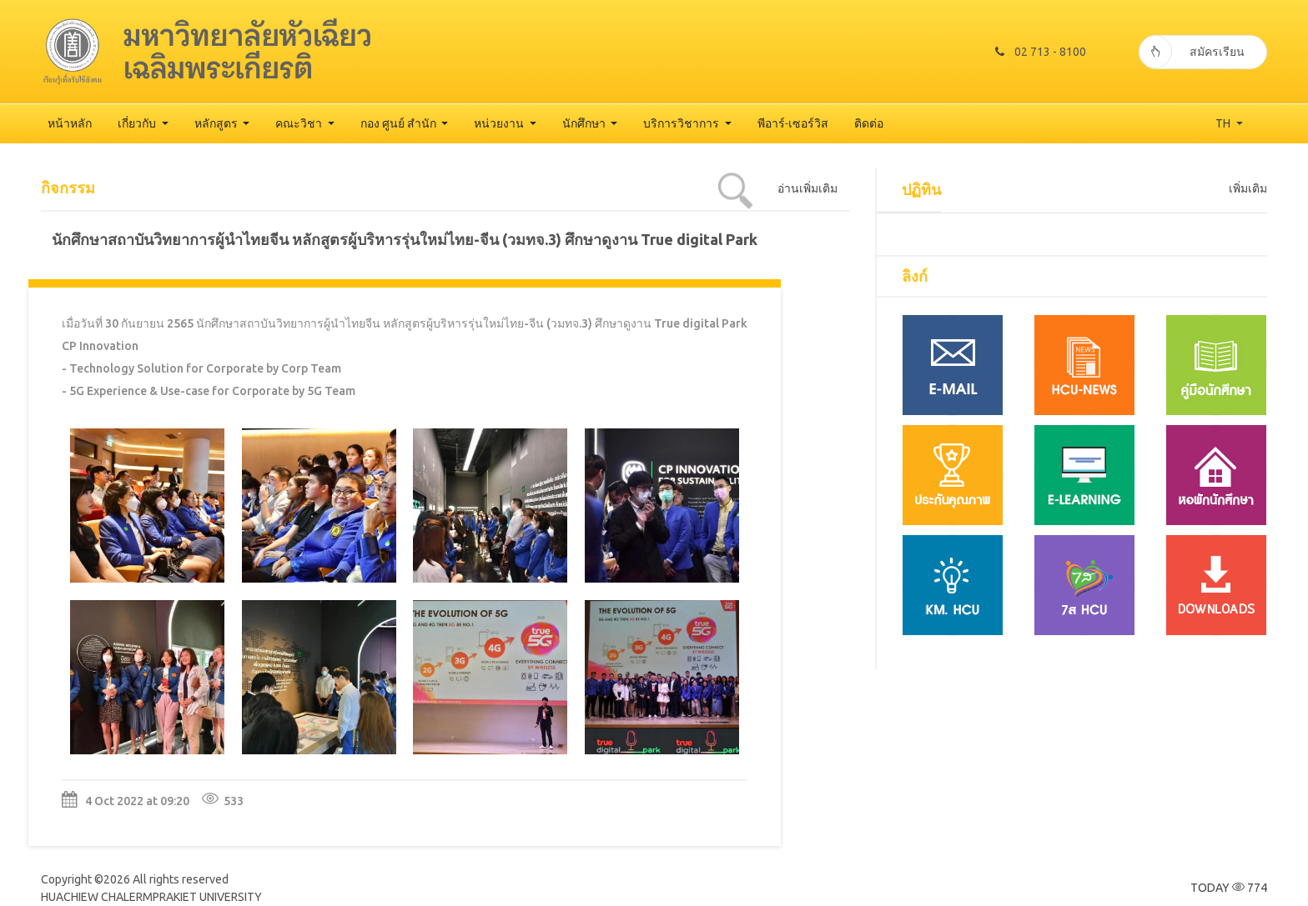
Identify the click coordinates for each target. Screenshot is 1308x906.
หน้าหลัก (70, 123)
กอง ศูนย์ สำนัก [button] (399, 123)
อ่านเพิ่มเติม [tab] (807, 188)
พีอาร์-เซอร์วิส (792, 123)
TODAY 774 (1228, 887)
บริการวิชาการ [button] (682, 123)
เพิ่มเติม (1248, 188)
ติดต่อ (868, 123)
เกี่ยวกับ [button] (138, 123)
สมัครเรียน (1192, 51)
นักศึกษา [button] (585, 123)
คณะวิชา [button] (299, 123)
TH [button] (1224, 123)
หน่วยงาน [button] (500, 123)
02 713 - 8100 (1040, 51)
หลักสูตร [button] (217, 123)
